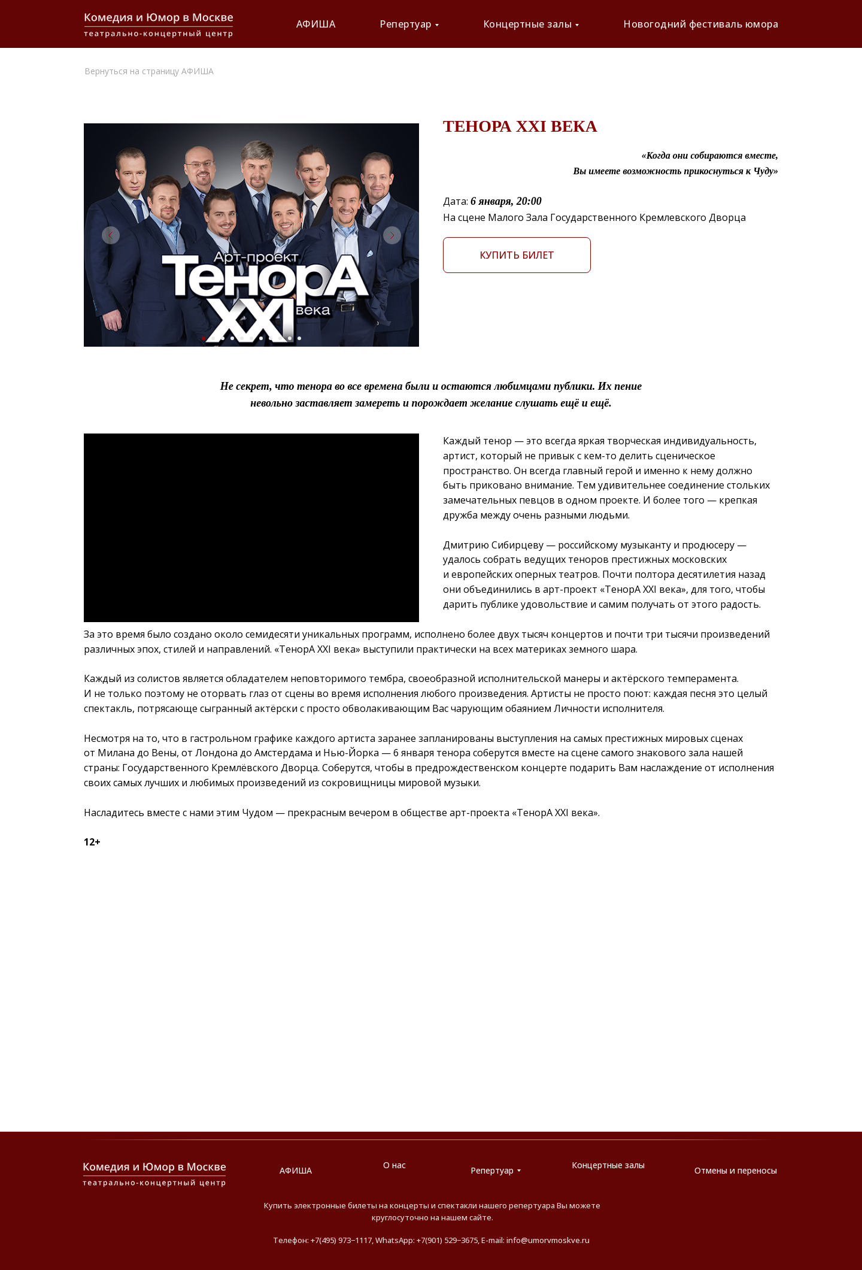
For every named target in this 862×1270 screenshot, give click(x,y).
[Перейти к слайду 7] (261, 338)
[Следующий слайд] (392, 235)
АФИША (316, 24)
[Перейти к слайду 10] (290, 338)
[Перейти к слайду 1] (203, 338)
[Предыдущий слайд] (111, 235)
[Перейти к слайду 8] (270, 338)
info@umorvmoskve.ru (548, 1240)
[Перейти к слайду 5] (242, 338)
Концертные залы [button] (527, 24)
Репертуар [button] (406, 24)
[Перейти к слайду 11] (299, 338)
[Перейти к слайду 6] (251, 338)
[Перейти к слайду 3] (222, 338)
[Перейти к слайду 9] (280, 338)
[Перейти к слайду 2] (213, 338)
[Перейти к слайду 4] (232, 338)
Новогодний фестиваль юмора (700, 24)
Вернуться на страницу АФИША (149, 71)
